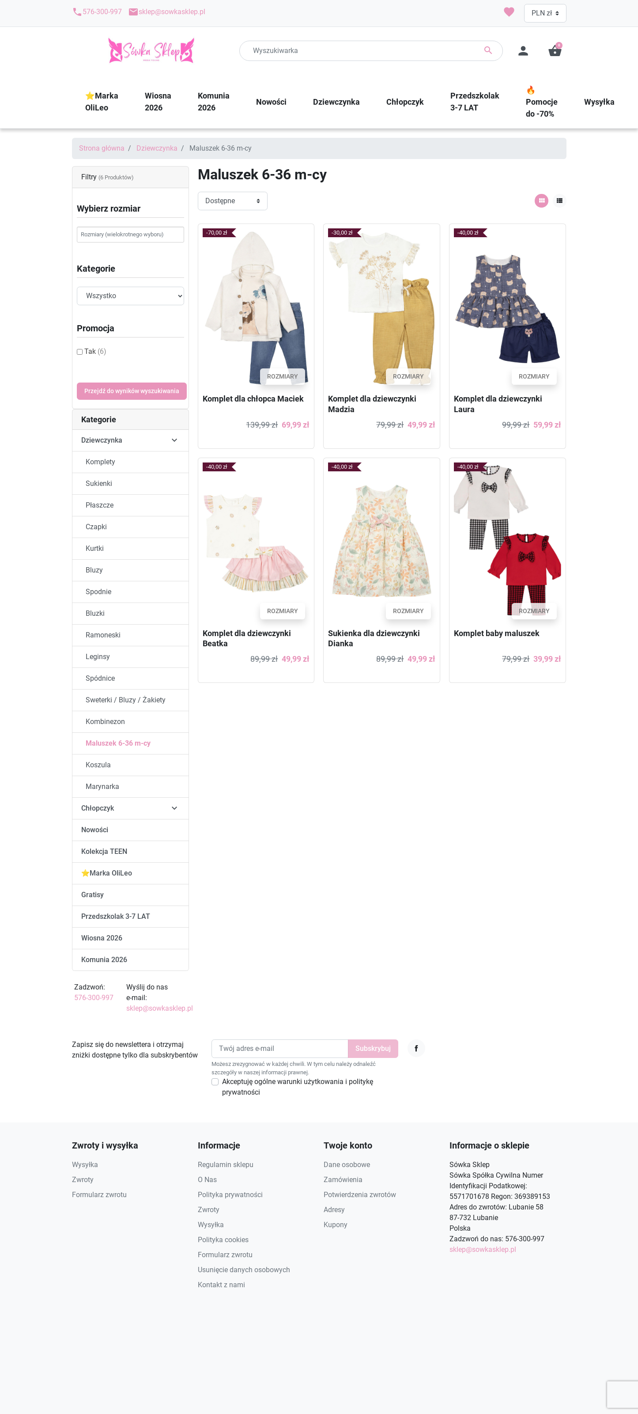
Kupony (335, 1225)
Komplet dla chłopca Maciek (253, 398)
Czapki (96, 527)
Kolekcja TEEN (104, 851)
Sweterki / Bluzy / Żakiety (126, 700)
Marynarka (102, 786)
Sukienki (99, 483)
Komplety (100, 462)
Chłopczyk (97, 808)
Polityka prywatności (230, 1194)
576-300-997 (97, 12)
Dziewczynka (156, 148)
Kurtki (95, 548)
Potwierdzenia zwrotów (360, 1194)
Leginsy (98, 656)
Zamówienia (343, 1179)
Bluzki (95, 613)
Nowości (94, 830)
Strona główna (102, 148)
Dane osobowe (347, 1164)
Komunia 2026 (104, 959)
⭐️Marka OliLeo (106, 873)
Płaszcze (99, 505)
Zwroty (83, 1179)
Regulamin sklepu (225, 1164)
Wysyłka (85, 1164)
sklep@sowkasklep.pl (166, 12)
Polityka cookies (223, 1240)
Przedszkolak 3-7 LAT (115, 916)
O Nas (207, 1179)
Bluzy (94, 570)
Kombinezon (105, 721)
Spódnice (100, 678)
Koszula (98, 765)
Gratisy (92, 895)
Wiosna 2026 (101, 938)
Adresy (334, 1210)
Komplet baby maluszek (497, 633)
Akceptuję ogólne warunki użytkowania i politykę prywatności (297, 1086)
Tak (95, 351)
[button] (555, 50)
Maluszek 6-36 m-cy (118, 743)
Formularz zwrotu (99, 1194)
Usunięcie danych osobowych (244, 1270)
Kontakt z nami (221, 1285)
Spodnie (98, 592)
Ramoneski (103, 635)
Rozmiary (282, 376)
